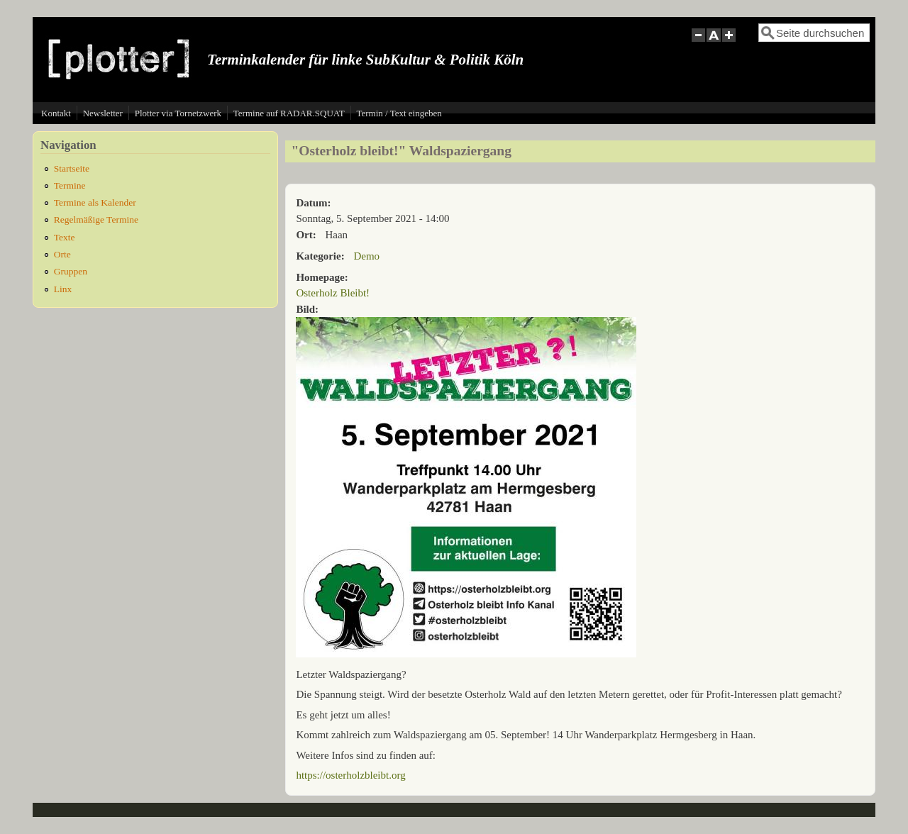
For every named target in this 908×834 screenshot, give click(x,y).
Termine (70, 185)
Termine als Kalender (95, 202)
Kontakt (56, 113)
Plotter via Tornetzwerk (178, 113)
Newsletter (103, 113)
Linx (63, 289)
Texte (64, 237)
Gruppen (70, 271)
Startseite (71, 168)
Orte (62, 254)
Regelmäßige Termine (96, 219)
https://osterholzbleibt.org (350, 775)
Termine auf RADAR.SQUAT (289, 113)
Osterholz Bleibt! (333, 293)
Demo (366, 256)
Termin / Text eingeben (398, 113)
